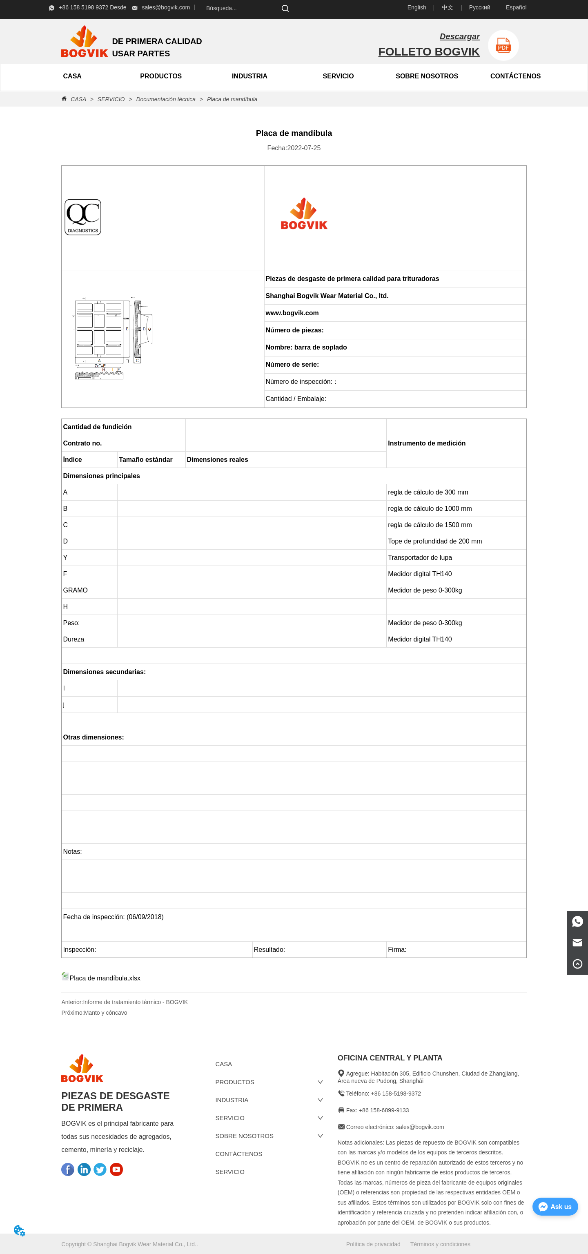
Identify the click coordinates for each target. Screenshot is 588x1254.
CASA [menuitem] (72, 76)
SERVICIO (338, 76)
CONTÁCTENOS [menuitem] (515, 76)
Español (516, 7)
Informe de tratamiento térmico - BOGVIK (135, 1002)
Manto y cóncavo (105, 1012)
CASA (78, 99)
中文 (447, 7)
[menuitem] (161, 76)
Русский (479, 7)
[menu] (116, 76)
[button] (161, 76)
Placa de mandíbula (231, 99)
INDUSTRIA (249, 76)
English (417, 7)
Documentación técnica (166, 99)
